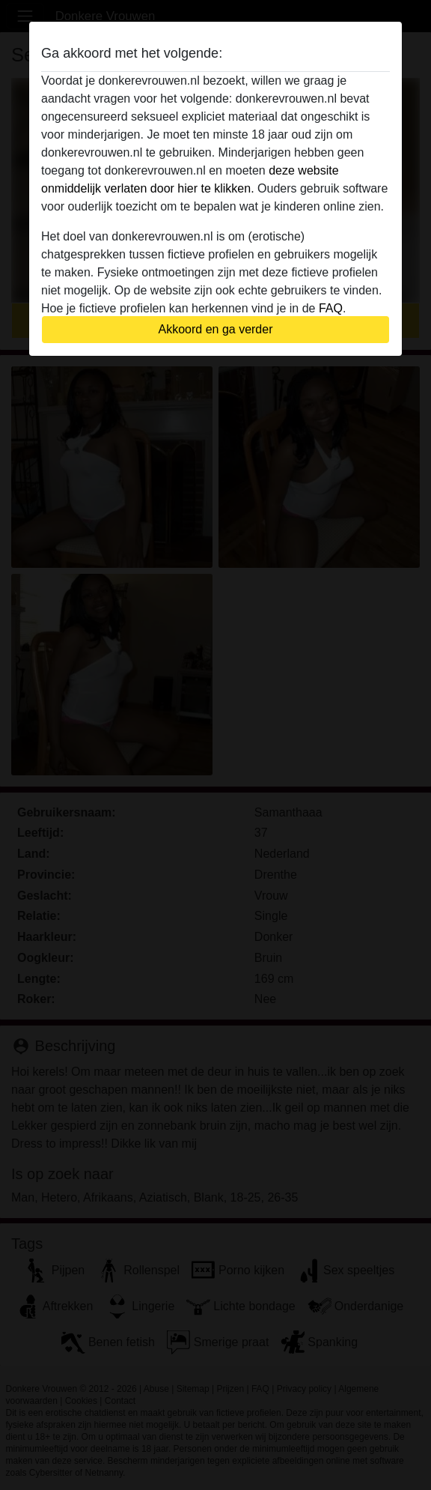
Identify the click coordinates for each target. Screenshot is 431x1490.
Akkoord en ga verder (216, 329)
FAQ (331, 308)
